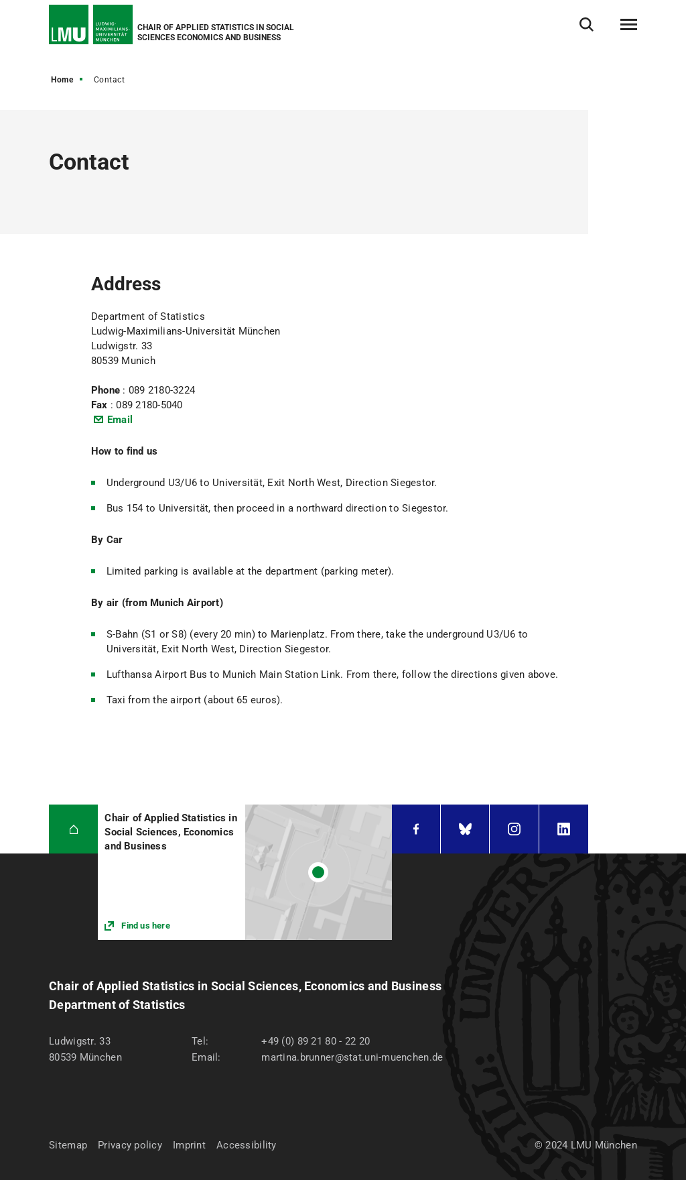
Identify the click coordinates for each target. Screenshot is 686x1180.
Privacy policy (130, 1145)
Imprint (189, 1145)
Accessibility (246, 1145)
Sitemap (68, 1145)
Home (62, 79)
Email (120, 420)
